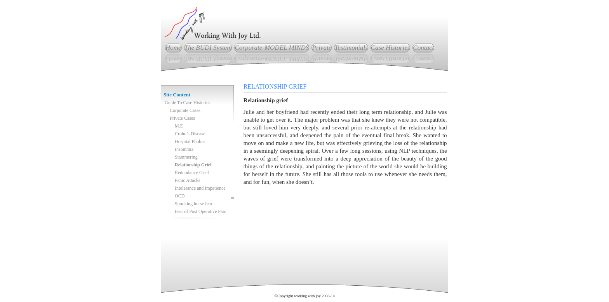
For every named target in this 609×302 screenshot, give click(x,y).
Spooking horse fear (193, 203)
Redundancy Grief (192, 172)
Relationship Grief (193, 165)
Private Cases (182, 118)
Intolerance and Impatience (200, 188)
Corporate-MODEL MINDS (272, 47)
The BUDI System (208, 47)
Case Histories (390, 47)
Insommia (184, 149)
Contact (423, 47)
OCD (179, 196)
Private (321, 47)
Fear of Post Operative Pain (200, 211)
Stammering (186, 157)
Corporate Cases (185, 110)
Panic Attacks (187, 180)
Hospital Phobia (190, 141)
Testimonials (350, 47)
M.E (179, 126)
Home (173, 47)
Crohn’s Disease (190, 133)
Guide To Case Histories (187, 102)
